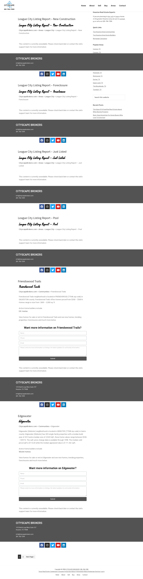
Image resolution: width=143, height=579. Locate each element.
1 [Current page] (20, 556)
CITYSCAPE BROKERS (72, 569)
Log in (102, 572)
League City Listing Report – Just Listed (42, 152)
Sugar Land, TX (98, 83)
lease (117, 17)
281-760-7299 (84, 569)
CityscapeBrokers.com (28, 30)
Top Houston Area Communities (104, 32)
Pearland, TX (97, 73)
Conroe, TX (96, 49)
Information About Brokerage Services (88, 572)
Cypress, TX (97, 52)
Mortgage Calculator (100, 38)
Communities (44, 292)
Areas (41, 30)
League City (49, 30)
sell (112, 17)
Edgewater (24, 416)
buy (109, 17)
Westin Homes (25, 452)
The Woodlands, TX (99, 86)
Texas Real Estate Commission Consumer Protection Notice (57, 572)
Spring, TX (96, 79)
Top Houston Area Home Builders (104, 35)
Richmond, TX (97, 76)
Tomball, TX (97, 90)
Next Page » (30, 556)
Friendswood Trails (29, 281)
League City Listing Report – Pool (38, 218)
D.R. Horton (23, 311)
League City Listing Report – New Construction (46, 19)
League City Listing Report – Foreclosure (43, 85)
